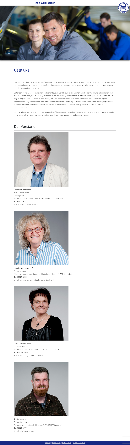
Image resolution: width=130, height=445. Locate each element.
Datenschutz (66, 443)
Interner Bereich (79, 443)
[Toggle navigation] (61, 3)
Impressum (56, 443)
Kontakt (48, 443)
